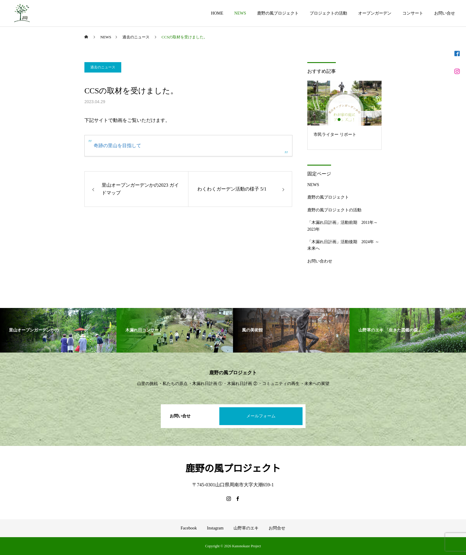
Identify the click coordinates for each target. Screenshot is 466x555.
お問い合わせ (319, 261)
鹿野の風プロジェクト (278, 13)
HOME (217, 13)
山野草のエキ (246, 528)
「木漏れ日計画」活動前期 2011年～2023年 (342, 225)
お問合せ (277, 528)
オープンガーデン (374, 13)
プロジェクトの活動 (328, 13)
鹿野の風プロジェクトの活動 (334, 210)
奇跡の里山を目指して (117, 145)
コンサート (412, 13)
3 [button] (350, 119)
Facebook (189, 528)
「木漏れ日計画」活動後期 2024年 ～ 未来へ (343, 245)
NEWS (240, 13)
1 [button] (339, 119)
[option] (344, 115)
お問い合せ (444, 13)
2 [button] (345, 119)
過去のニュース (102, 67)
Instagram (215, 528)
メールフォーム (260, 416)
